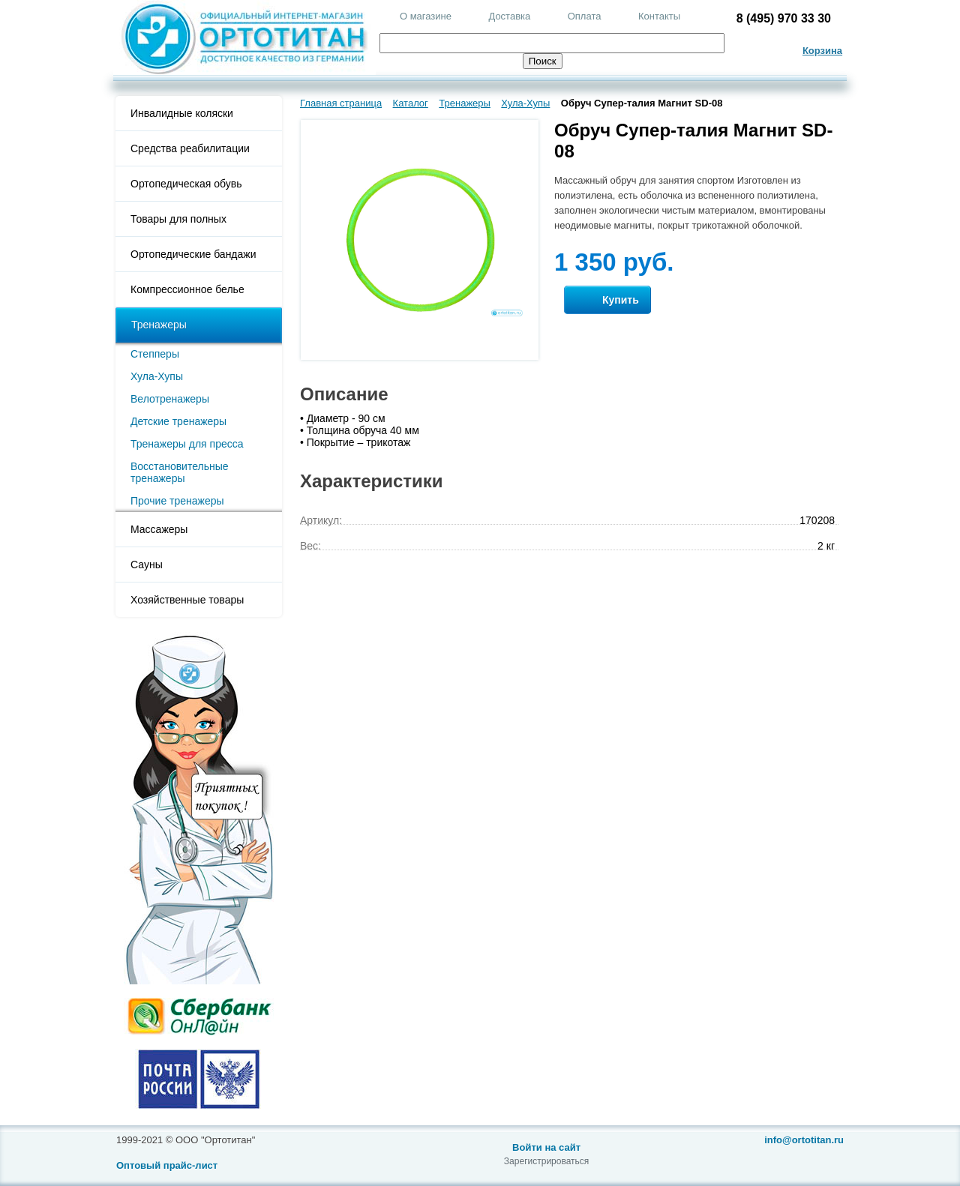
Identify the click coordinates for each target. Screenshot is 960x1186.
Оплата (585, 16)
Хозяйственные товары (187, 600)
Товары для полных (178, 219)
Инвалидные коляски (181, 113)
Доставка (509, 16)
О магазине (426, 16)
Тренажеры (159, 325)
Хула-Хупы (156, 376)
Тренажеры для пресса (187, 444)
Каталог (410, 103)
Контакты (659, 16)
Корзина (822, 50)
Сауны (146, 565)
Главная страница (341, 103)
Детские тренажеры (178, 421)
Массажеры (159, 529)
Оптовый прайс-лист (167, 1165)
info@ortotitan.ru (804, 1140)
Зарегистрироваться (546, 1161)
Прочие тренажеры (177, 501)
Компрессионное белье (187, 289)
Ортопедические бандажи (193, 254)
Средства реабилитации (190, 148)
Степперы (154, 354)
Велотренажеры (169, 399)
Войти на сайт (546, 1147)
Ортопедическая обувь (186, 184)
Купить (607, 300)
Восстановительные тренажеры (179, 472)
